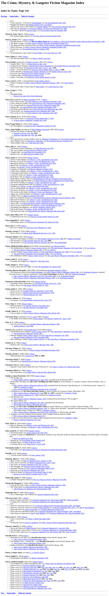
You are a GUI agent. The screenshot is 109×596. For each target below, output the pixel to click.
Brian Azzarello (72, 500)
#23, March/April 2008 (47, 502)
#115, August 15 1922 (38, 461)
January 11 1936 (36, 73)
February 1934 (36, 150)
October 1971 (60, 141)
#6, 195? (32, 295)
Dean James (40, 87)
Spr (33, 241)
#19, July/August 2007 (46, 532)
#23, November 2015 (37, 306)
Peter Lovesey (71, 532)
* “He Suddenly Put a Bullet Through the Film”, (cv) (27, 564)
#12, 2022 (46, 173)
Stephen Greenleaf (73, 239)
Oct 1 (51, 68)
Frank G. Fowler (32, 62)
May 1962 (39, 345)
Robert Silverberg (30, 100)
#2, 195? (38, 293)
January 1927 (38, 455)
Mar (32, 133)
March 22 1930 (44, 217)
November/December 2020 (44, 450)
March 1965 (38, 361)
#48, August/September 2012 (66, 513)
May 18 (57, 70)
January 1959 (29, 543)
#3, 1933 (36, 285)
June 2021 (41, 58)
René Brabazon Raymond (40, 129)
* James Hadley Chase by (18, 141)
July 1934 (32, 470)
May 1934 (37, 64)
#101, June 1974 (37, 300)
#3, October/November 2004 (58, 530)
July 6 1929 (36, 466)
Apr (46, 567)
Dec (49, 393)
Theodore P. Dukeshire (49, 139)
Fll (52, 581)
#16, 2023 (48, 205)
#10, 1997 (53, 53)
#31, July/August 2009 (47, 500)
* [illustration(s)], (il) (16, 356)
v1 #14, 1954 (38, 291)
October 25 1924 (41, 126)
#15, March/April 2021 (66, 367)
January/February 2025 (44, 203)
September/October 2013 (48, 43)
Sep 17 (45, 68)
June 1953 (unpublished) (35, 586)
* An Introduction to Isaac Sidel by (21, 53)
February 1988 (48, 485)
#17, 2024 (44, 171)
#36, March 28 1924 (43, 222)
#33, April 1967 (31, 380)
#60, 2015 (64, 508)
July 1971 (63, 27)
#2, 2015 (32, 442)
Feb (28, 133)
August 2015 (52, 509)
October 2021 (41, 169)
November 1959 (44, 101)
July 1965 (29, 403)
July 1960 (55, 252)
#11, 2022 (50, 184)
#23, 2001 (55, 87)
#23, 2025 (43, 188)
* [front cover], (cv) (16, 233)
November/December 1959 (45, 350)
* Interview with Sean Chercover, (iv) (22, 506)
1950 (23, 326)
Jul (31, 569)
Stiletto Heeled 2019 (33, 440)
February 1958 (30, 385)
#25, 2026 (39, 177)
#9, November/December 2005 (54, 506)
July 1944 (30, 120)
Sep (40, 569)
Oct (57, 567)
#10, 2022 (42, 163)
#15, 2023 (41, 161)
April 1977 (73, 139)
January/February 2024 (54, 198)
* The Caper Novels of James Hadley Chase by (25, 139)
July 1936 (27, 420)
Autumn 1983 (37, 242)
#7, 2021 (44, 192)
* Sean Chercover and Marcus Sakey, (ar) (23, 511)
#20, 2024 (34, 186)
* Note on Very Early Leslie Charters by (23, 27)
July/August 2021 (52, 179)
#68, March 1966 (41, 372)
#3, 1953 (38, 228)
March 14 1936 (41, 77)
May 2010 (47, 494)
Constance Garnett (26, 387)
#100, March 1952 (42, 313)
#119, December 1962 (35, 276)
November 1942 (60, 564)
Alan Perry (23, 28)
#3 (40, 356)
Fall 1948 (35, 577)
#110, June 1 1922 (42, 463)
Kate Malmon (44, 508)
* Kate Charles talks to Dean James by (22, 87)
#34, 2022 (23, 438)
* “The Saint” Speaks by (18, 30)
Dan (35, 508)
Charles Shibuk (42, 27)
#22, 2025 (48, 194)
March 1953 (36, 25)
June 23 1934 (38, 472)
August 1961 (43, 105)
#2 (29, 356)
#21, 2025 (36, 165)
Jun (77, 569)
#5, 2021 (40, 175)
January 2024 (44, 207)
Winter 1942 (34, 565)
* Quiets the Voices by (17, 509)
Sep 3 (34, 68)
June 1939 (61, 72)
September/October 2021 (46, 47)
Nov (82, 567)
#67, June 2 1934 (59, 319)
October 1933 (33, 154)
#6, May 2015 (37, 433)
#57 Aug (28, 393)
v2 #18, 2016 (35, 444)
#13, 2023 (42, 182)
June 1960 (42, 113)
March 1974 (29, 416)
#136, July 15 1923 (34, 464)
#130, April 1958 (35, 389)
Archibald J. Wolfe (71, 418)
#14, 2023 (43, 202)
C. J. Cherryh (34, 552)
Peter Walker (38, 53)
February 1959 (30, 539)
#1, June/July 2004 (55, 528)
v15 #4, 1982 (50, 239)
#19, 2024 (42, 190)
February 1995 (43, 83)
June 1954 (37, 588)
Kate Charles (39, 81)
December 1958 (30, 547)
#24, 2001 (36, 143)
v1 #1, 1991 (39, 233)
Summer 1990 (53, 30)
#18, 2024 (44, 160)
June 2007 (30, 404)
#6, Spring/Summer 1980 (32, 489)
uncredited (48, 25)
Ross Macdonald (60, 242)
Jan (20, 133)
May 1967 (55, 23)
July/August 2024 (54, 181)
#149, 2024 (34, 196)
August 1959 (31, 549)
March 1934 (34, 75)
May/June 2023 (59, 523)
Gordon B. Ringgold (78, 274)
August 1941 (47, 36)
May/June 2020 (46, 211)
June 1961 (47, 109)
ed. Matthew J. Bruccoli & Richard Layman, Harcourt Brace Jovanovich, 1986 (68, 41)
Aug (53, 567)
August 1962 (28, 250)
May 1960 (39, 111)
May (50, 567)
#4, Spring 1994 (48, 267)
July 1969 (42, 487)
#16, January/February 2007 (55, 511)
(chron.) (31, 34)
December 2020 (39, 519)
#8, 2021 (33, 167)
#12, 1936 (48, 283)
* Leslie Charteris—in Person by (20, 23)
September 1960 (31, 254)
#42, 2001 (49, 28)
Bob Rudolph (36, 23)
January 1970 (30, 399)
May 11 (43, 70)
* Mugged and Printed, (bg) (19, 25)
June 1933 (45, 148)
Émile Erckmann (36, 272)
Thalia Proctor (31, 528)
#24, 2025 (44, 200)
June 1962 (66, 248)
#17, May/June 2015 (39, 261)
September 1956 (40, 558)
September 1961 (48, 103)
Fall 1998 (49, 480)
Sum (45, 241)
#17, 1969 (26, 395)
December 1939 (68, 66)
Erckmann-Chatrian (54, 270)
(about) (25, 40)
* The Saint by (14, 28)
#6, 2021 (40, 209)
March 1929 (40, 468)
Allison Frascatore (31, 509)
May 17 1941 (40, 118)
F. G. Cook (33, 317)
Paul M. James (32, 30)
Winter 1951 (33, 583)
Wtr (48, 573)
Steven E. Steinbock (31, 523)
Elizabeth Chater (31, 330)
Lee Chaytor (55, 246)
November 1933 (35, 152)
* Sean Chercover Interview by (20, 513)
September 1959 (39, 107)
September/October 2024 (60, 45)
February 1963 (34, 278)
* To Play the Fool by (16, 523)
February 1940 (45, 324)
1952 (32, 585)
